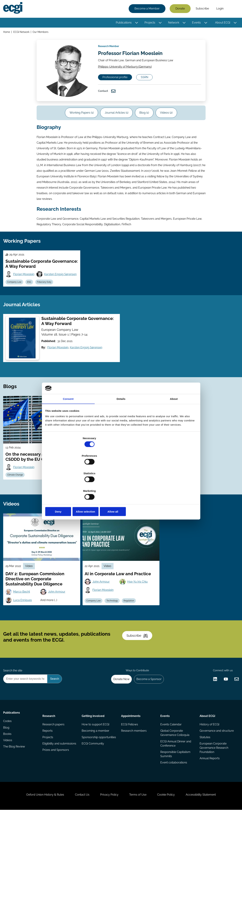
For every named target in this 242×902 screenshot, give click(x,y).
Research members (134, 808)
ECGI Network (23, 33)
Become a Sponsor (146, 753)
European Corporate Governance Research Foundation (213, 831)
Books (8, 815)
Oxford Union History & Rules (37, 883)
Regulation (134, 659)
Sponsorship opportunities (90, 817)
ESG (33, 317)
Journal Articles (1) (115, 127)
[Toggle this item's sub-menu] (135, 23)
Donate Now (117, 753)
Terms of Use (139, 883)
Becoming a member (96, 808)
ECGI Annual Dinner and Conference (175, 822)
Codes (8, 801)
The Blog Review (15, 829)
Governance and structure (209, 810)
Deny (70, 485)
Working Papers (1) (77, 127)
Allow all (171, 485)
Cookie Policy (171, 883)
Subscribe (201, 9)
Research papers (54, 801)
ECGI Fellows (129, 801)
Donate (179, 9)
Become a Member (146, 9)
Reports (48, 808)
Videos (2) (171, 127)
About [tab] (174, 426)
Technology (115, 659)
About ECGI (221, 23)
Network (172, 23)
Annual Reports (209, 842)
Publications (123, 23)
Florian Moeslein (25, 299)
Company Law (16, 317)
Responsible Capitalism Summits (175, 833)
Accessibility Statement (209, 883)
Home (7, 33)
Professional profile (118, 87)
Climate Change (17, 521)
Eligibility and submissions (51, 824)
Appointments (130, 791)
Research (49, 791)
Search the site (13, 744)
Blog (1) (146, 127)
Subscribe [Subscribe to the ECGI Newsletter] (140, 704)
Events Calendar (170, 801)
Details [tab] (121, 426)
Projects (148, 23)
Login (218, 9)
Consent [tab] (68, 426)
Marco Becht (23, 649)
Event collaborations (173, 842)
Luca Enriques (24, 658)
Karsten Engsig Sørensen (31, 308)
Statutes (204, 819)
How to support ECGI (96, 801)
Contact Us (77, 883)
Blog (7, 808)
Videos (8, 822)
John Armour (58, 649)
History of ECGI (209, 801)
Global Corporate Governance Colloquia (174, 810)
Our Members (42, 33)
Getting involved (93, 791)
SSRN (152, 87)
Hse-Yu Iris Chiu (139, 639)
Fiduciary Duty (49, 317)
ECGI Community (93, 826)
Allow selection (121, 485)
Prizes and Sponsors (56, 833)
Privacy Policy (108, 883)
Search (232, 9)
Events (195, 23)
